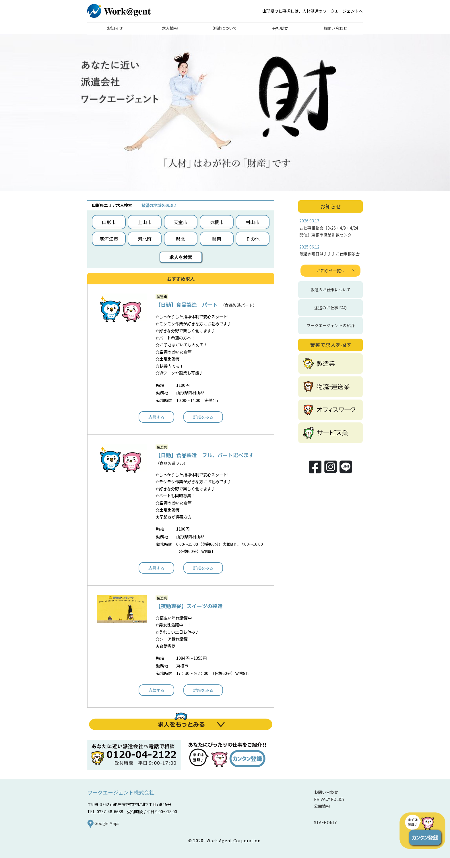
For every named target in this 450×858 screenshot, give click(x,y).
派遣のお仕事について (331, 289)
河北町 (145, 238)
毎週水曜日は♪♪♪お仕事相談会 (329, 254)
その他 (252, 238)
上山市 (145, 222)
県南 (216, 238)
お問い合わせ (326, 792)
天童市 (180, 222)
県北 (180, 238)
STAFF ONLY (325, 822)
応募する (156, 417)
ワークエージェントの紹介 (331, 325)
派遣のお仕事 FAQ (330, 307)
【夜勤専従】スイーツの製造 (189, 605)
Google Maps (103, 823)
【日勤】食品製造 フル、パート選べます (205, 455)
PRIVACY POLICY (329, 799)
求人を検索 (180, 257)
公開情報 (322, 806)
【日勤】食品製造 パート (187, 304)
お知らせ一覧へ (331, 270)
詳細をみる (203, 417)
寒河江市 (109, 238)
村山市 (252, 222)
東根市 (217, 222)
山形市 (109, 222)
